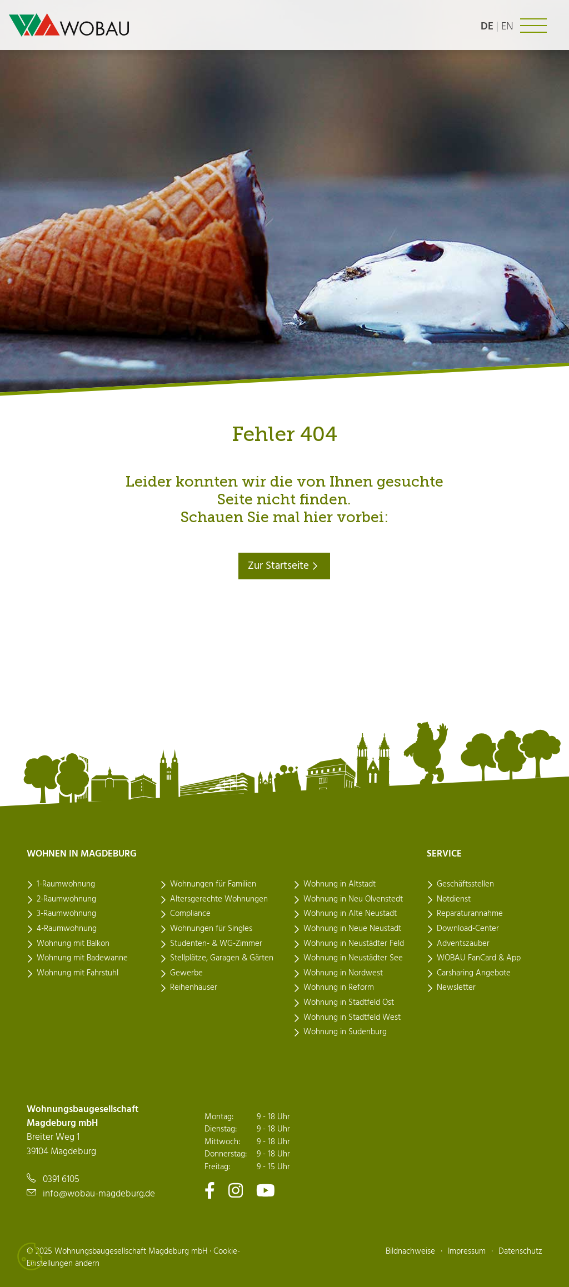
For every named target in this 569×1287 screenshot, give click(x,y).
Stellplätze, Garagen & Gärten (221, 958)
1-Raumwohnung (66, 884)
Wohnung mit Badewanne (82, 958)
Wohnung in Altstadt (339, 884)
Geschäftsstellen (465, 884)
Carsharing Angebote (474, 973)
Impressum (467, 1251)
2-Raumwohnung (66, 899)
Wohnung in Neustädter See (353, 958)
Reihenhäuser (193, 987)
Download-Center (468, 928)
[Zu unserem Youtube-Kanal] (265, 1190)
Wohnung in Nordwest (343, 973)
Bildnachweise (410, 1251)
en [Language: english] (507, 26)
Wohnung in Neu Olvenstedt (353, 899)
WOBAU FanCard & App (479, 958)
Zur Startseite (284, 566)
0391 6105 (61, 1179)
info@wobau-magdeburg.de (99, 1193)
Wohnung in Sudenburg (345, 1032)
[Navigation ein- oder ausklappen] (533, 25)
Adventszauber (463, 943)
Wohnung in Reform (338, 987)
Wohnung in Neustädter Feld (353, 943)
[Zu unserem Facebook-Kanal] (209, 1190)
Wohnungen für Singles (211, 928)
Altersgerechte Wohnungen (219, 899)
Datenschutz (520, 1251)
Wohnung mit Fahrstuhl (77, 973)
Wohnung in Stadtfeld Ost (348, 1002)
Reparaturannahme (470, 913)
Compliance (190, 913)
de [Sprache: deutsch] (487, 26)
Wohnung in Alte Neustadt (350, 913)
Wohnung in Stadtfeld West (352, 1017)
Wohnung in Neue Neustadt (352, 928)
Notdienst (454, 899)
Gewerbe (186, 973)
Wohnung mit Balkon (73, 943)
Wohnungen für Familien (213, 884)
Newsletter (456, 987)
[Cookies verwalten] (30, 1256)
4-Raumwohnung (67, 928)
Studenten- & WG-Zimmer (216, 943)
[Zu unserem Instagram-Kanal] (235, 1190)
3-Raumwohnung (66, 913)
